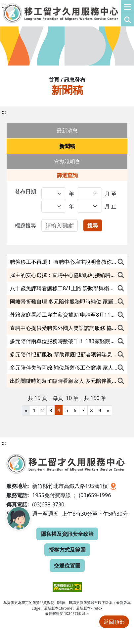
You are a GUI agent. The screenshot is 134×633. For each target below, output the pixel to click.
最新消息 (67, 130)
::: (4, 5)
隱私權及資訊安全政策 (67, 533)
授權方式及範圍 (67, 549)
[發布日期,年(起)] (53, 193)
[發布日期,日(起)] (89, 193)
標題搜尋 (25, 225)
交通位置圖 (67, 565)
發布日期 (25, 191)
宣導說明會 (67, 161)
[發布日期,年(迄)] (53, 206)
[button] (127, 13)
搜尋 (92, 225)
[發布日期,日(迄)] (89, 206)
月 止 (110, 206)
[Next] (108, 410)
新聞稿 (67, 146)
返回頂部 (114, 621)
